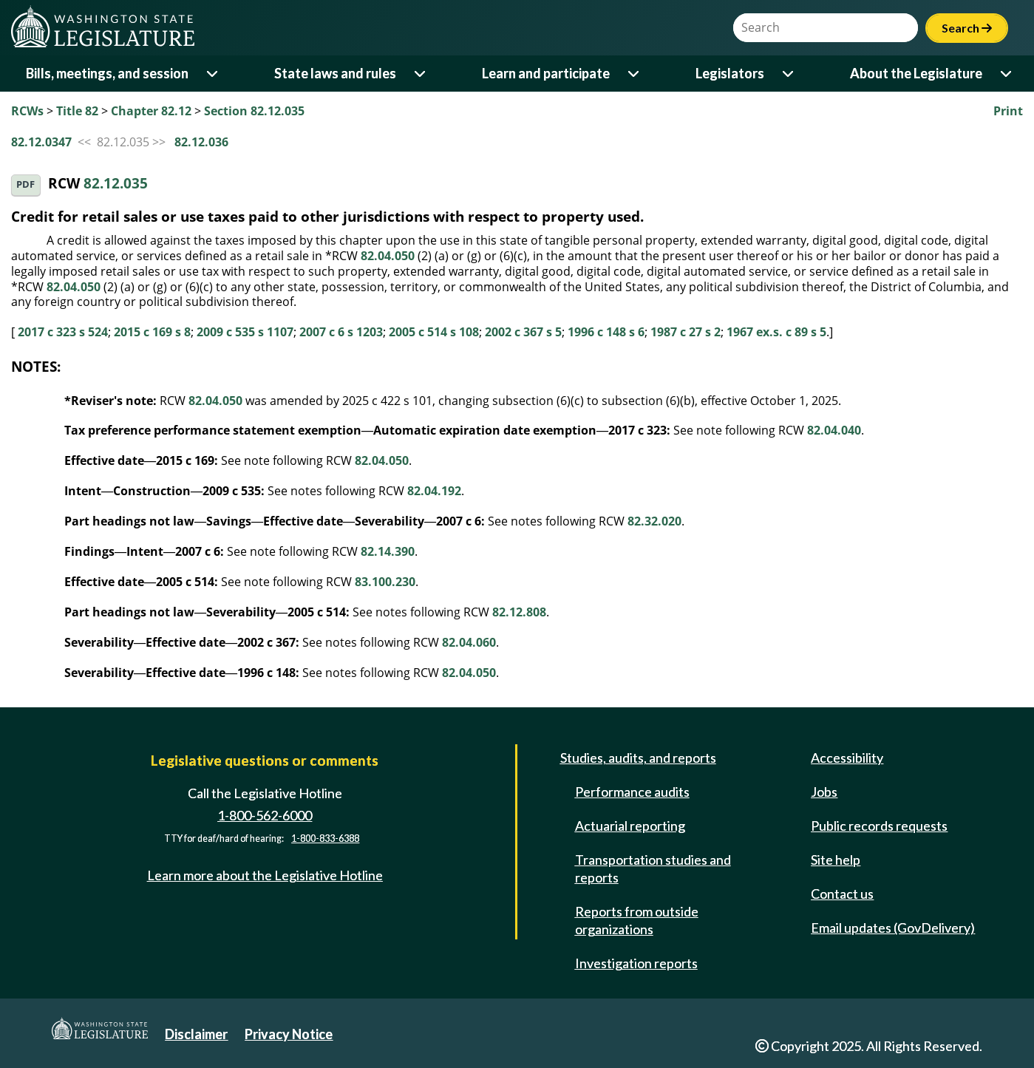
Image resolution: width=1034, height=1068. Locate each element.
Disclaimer (196, 1034)
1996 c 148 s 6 (606, 332)
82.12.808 (519, 612)
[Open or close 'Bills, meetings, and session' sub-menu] (213, 73)
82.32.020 (654, 521)
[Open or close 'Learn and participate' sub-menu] (634, 73)
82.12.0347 (41, 142)
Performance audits (632, 791)
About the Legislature (916, 73)
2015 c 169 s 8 (152, 332)
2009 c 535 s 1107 (245, 332)
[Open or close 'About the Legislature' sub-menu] (1007, 73)
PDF (25, 184)
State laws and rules (335, 73)
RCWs (27, 111)
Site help (835, 859)
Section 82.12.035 (254, 111)
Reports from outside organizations (636, 920)
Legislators (729, 73)
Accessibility (847, 757)
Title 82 (77, 111)
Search (967, 28)
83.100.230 (385, 582)
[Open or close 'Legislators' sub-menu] (789, 73)
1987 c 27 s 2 (685, 332)
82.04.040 (834, 430)
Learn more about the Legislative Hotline (265, 875)
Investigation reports (636, 963)
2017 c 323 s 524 (63, 332)
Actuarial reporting (630, 825)
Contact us (842, 893)
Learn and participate (546, 73)
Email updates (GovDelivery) (893, 927)
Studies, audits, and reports (638, 757)
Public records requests (879, 825)
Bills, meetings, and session (107, 73)
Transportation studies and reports (653, 868)
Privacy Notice (289, 1034)
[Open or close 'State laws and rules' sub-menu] (421, 73)
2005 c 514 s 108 (434, 332)
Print (1008, 111)
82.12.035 (116, 183)
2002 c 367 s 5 (523, 332)
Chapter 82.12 (151, 111)
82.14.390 (388, 551)
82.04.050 (388, 256)
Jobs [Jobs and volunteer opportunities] (824, 791)
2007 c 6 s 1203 (341, 332)
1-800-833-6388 (325, 838)
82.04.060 (469, 642)
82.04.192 (434, 491)
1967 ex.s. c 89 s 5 (776, 332)
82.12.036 (201, 142)
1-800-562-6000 (264, 815)
